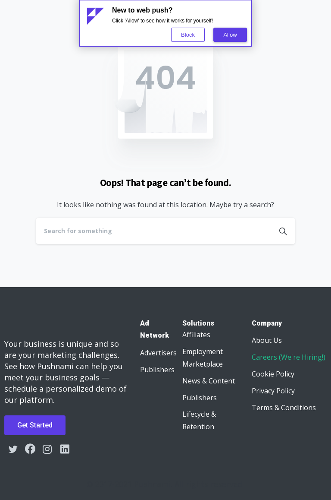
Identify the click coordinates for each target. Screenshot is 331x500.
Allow (230, 35)
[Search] (154, 231)
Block (188, 35)
